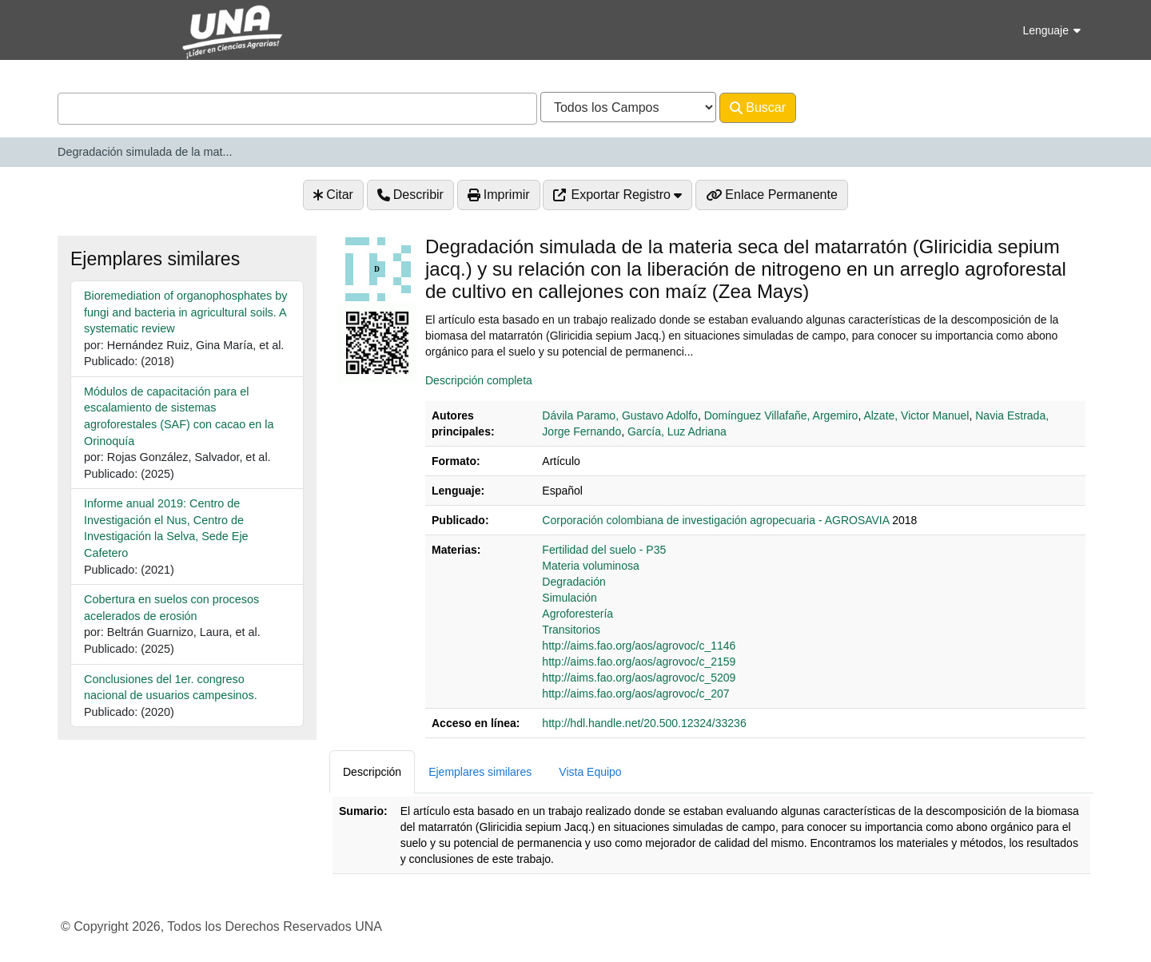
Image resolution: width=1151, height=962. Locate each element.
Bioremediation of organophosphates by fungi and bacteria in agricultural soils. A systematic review (185, 312)
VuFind (86, 27)
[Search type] (628, 107)
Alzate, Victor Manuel (916, 415)
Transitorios (571, 629)
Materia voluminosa (590, 565)
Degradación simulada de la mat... (145, 151)
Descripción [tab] (372, 771)
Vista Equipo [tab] (590, 771)
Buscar (758, 107)
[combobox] (297, 109)
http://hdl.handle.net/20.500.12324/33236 (644, 723)
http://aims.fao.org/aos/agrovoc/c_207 (635, 693)
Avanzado (838, 107)
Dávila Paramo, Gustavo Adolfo (620, 415)
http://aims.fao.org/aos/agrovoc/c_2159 (638, 661)
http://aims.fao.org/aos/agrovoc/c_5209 (638, 677)
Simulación (569, 597)
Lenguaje (1051, 30)
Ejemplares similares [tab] (480, 771)
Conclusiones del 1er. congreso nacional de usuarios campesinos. (170, 687)
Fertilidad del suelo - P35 (604, 549)
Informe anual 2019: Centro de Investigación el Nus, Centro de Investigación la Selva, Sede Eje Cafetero (166, 528)
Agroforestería (577, 613)
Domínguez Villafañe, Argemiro (781, 415)
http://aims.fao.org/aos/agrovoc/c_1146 (638, 645)
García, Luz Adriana (677, 431)
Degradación (573, 581)
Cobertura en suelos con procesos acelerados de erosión (171, 607)
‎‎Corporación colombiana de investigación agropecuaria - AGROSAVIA (715, 520)
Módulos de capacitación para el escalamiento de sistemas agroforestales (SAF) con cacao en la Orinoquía (179, 416)
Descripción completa (478, 380)
